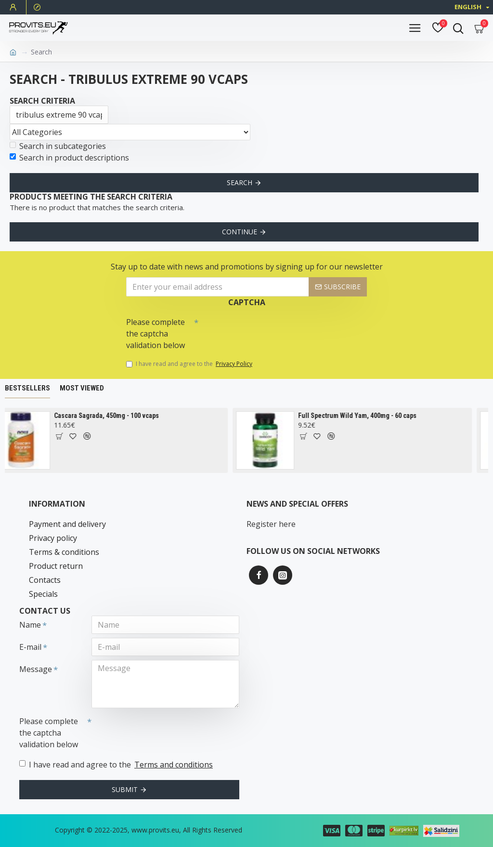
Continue (239, 231)
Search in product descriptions (69, 157)
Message (35, 669)
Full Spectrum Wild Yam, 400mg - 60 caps (363, 415)
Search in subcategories (58, 146)
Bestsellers (27, 388)
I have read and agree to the (190, 364)
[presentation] (265, 330)
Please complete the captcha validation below (155, 333)
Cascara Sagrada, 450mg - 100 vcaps (112, 415)
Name (30, 624)
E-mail (30, 647)
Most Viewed (82, 388)
